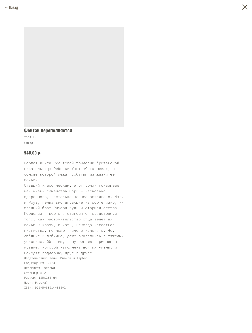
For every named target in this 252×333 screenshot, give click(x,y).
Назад (13, 7)
